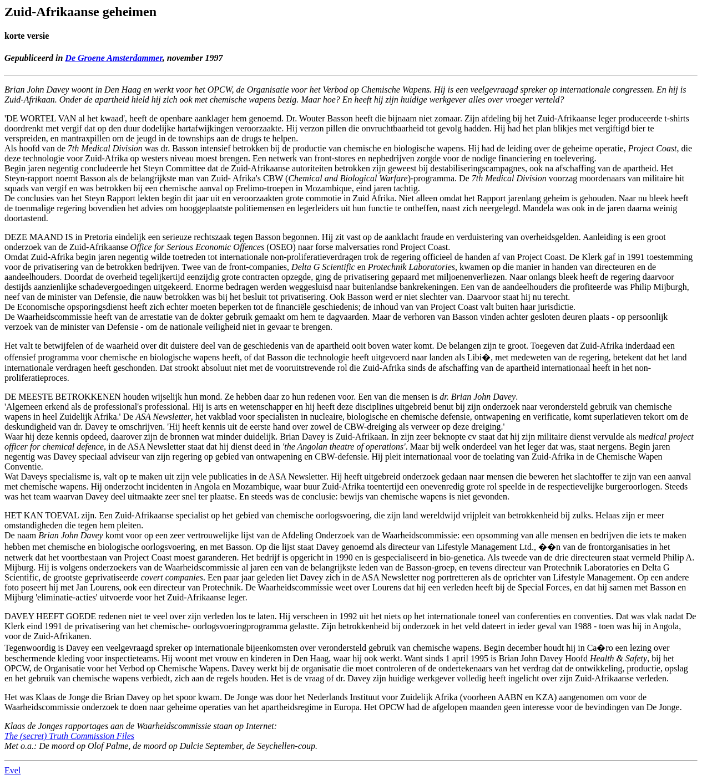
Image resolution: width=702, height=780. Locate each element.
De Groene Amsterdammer (113, 58)
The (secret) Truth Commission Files (69, 736)
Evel (12, 770)
